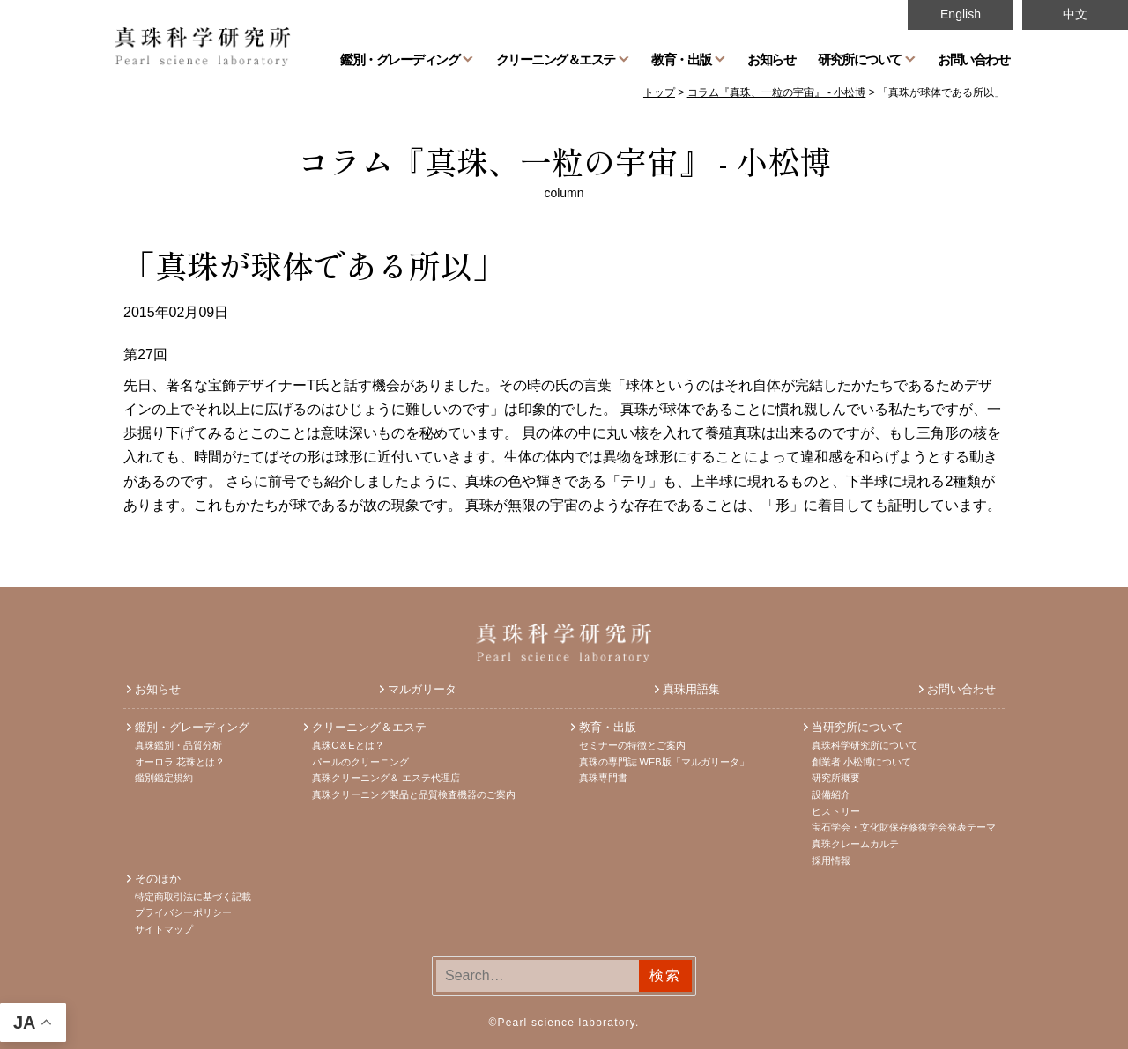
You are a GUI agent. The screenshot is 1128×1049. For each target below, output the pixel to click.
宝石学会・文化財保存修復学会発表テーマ (904, 827)
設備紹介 (831, 794)
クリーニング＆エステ (555, 59)
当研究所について (857, 727)
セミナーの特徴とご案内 (632, 745)
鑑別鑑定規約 (164, 777)
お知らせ (771, 59)
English (960, 14)
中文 (1075, 14)
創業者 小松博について (861, 762)
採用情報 (831, 860)
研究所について (860, 59)
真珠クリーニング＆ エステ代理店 (386, 777)
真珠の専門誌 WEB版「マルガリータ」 (664, 762)
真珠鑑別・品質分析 (178, 745)
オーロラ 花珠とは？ (180, 762)
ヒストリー (836, 811)
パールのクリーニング (360, 762)
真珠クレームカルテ (855, 843)
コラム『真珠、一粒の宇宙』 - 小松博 (564, 160)
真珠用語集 (691, 689)
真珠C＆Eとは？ (347, 745)
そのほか (158, 878)
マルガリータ (422, 689)
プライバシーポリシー (183, 912)
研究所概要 (836, 777)
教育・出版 (681, 59)
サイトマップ (164, 929)
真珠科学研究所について (865, 745)
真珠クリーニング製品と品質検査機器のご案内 (414, 794)
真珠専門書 (603, 777)
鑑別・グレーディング (399, 59)
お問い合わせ (973, 59)
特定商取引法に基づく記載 (193, 896)
